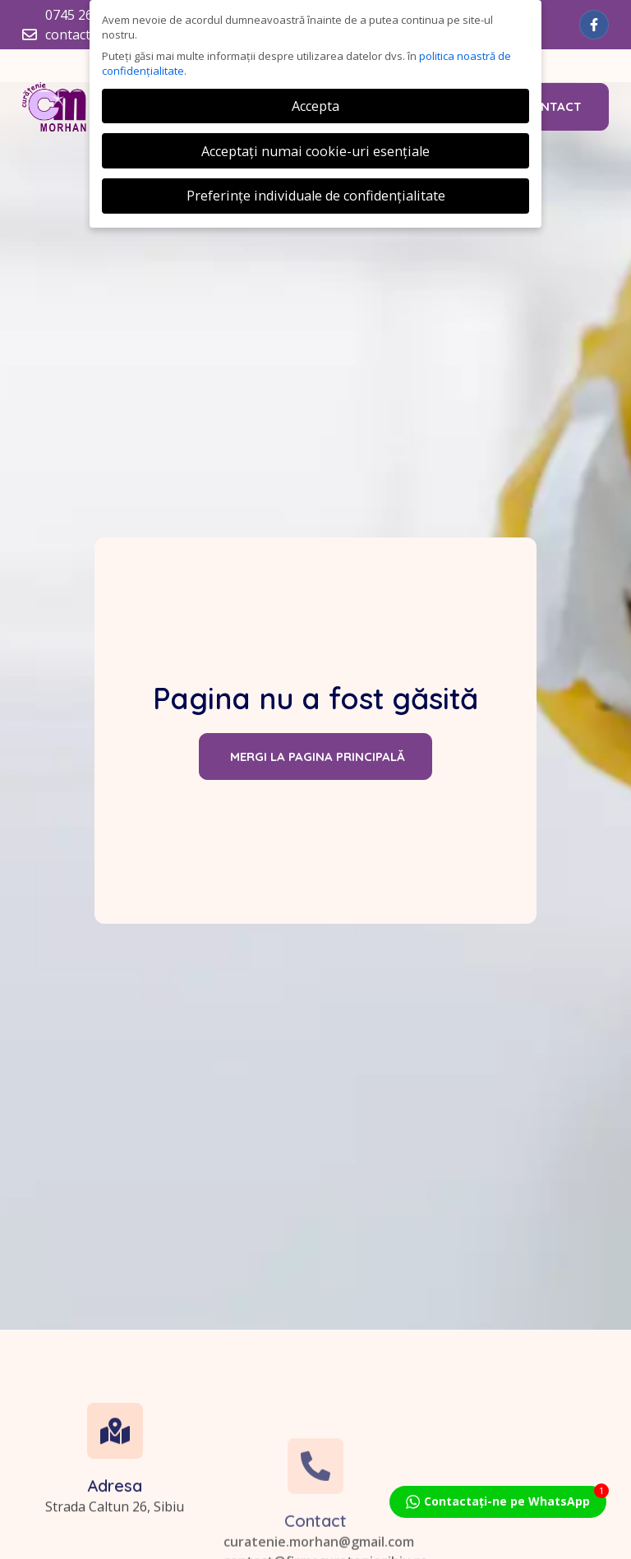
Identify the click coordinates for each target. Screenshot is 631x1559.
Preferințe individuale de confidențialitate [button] (316, 196)
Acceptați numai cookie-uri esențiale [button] (315, 151)
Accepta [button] (315, 106)
